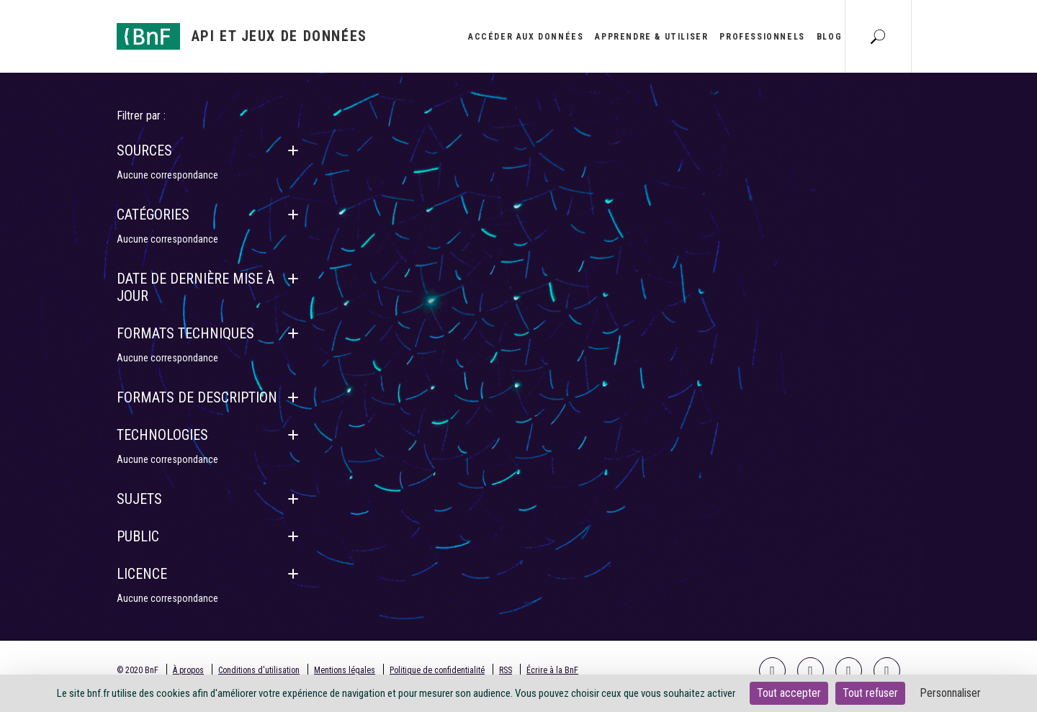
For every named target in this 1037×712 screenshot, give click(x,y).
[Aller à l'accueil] (242, 36)
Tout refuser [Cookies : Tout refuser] (870, 693)
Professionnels (761, 37)
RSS (505, 670)
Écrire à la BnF (552, 670)
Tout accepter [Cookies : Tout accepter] (789, 693)
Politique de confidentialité (437, 670)
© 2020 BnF (137, 670)
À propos (188, 670)
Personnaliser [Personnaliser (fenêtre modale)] (950, 693)
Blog (829, 37)
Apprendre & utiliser (651, 37)
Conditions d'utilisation (259, 670)
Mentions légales (344, 670)
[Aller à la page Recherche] (878, 36)
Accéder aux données (525, 37)
